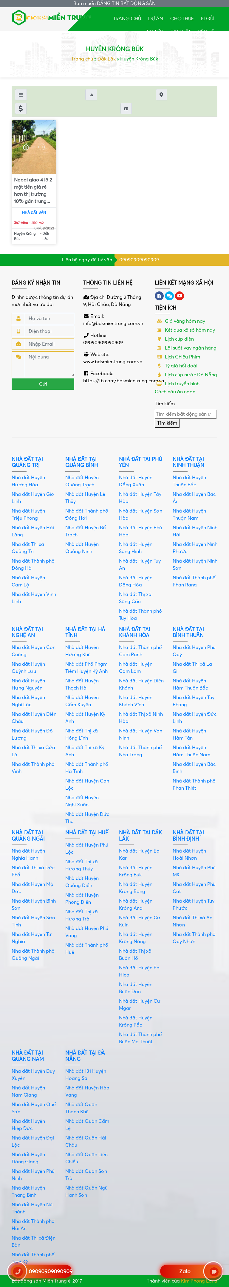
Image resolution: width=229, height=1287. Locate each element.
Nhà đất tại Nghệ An (27, 632)
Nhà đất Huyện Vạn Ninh (140, 734)
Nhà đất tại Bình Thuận (188, 632)
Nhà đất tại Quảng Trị (27, 462)
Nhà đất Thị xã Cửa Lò (33, 751)
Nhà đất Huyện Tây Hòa (140, 498)
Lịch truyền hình (177, 383)
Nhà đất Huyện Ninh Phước (195, 548)
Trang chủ (127, 18)
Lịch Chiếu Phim (177, 357)
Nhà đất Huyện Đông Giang (28, 1158)
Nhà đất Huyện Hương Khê (82, 651)
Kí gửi (207, 18)
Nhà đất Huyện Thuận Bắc (189, 481)
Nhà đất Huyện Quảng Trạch (82, 481)
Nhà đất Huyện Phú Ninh (33, 1175)
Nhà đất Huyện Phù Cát (194, 888)
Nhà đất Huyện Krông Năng (135, 938)
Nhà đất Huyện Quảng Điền (82, 882)
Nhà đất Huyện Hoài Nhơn (189, 854)
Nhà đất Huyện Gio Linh (33, 498)
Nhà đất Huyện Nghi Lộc (28, 701)
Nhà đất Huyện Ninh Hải (195, 531)
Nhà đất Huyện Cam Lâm (135, 668)
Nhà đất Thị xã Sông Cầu (135, 598)
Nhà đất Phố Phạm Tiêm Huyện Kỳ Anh (86, 668)
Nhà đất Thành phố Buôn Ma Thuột (140, 1038)
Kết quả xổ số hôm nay (185, 330)
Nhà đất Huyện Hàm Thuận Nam (191, 751)
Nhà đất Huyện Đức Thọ (87, 818)
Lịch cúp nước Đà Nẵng (186, 375)
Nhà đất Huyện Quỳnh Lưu (28, 668)
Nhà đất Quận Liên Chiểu (86, 1158)
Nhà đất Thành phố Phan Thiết (194, 784)
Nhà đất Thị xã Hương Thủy (81, 865)
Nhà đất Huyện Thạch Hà (82, 684)
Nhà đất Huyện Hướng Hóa (28, 481)
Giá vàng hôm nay (180, 321)
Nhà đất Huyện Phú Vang (86, 932)
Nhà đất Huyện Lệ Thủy (85, 498)
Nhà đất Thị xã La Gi (192, 668)
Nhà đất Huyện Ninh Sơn (195, 564)
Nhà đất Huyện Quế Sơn (34, 1108)
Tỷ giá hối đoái (176, 366)
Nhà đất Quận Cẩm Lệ (87, 1125)
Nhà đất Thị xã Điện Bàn (33, 1241)
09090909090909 (139, 260)
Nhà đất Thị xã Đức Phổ (33, 871)
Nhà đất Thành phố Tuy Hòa (140, 614)
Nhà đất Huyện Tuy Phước (193, 904)
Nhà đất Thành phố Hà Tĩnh (86, 768)
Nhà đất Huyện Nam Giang (28, 1091)
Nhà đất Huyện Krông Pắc (135, 1021)
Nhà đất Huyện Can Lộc (87, 784)
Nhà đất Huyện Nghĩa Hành (28, 854)
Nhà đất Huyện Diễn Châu (34, 718)
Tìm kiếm (165, 403)
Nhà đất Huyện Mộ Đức (32, 888)
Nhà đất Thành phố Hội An (33, 1225)
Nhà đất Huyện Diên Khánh (141, 684)
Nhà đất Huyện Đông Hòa (135, 581)
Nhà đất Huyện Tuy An (140, 564)
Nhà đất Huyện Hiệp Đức (28, 1125)
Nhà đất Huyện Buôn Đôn (135, 988)
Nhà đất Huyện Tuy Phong (193, 701)
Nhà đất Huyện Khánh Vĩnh (135, 701)
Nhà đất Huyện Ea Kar (139, 854)
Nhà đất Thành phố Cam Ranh (140, 651)
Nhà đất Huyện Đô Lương (32, 734)
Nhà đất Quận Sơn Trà (86, 1175)
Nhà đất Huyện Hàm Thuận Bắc (190, 684)
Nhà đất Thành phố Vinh (33, 768)
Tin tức (154, 31)
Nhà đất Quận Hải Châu (85, 1141)
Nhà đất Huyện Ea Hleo (139, 971)
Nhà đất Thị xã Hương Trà (81, 915)
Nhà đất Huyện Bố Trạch (85, 531)
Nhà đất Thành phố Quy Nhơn (194, 938)
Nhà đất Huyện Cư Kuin (139, 921)
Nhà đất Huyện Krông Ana (135, 904)
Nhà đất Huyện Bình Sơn (34, 904)
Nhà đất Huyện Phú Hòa (140, 531)
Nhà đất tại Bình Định (188, 836)
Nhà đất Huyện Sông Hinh (135, 548)
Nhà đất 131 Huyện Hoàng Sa (85, 1075)
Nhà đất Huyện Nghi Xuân (82, 801)
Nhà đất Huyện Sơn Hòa (140, 514)
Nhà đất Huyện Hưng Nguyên (28, 684)
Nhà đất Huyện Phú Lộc (86, 848)
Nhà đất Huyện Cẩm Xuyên (82, 701)
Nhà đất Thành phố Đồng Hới (86, 514)
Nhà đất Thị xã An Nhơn (192, 921)
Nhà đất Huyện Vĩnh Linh (34, 598)
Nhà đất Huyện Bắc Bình (194, 768)
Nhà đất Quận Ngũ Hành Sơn (86, 1191)
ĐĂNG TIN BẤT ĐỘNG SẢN (126, 3)
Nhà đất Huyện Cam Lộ (28, 581)
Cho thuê (182, 18)
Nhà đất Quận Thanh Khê (81, 1108)
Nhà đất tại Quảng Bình (81, 462)
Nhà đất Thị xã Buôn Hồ (135, 954)
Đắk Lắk (107, 59)
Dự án (155, 18)
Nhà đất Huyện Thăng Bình (28, 1191)
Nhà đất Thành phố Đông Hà (33, 564)
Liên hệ (206, 31)
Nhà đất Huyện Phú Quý (194, 651)
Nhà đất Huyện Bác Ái (194, 498)
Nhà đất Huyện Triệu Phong (28, 514)
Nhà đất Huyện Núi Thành (33, 1208)
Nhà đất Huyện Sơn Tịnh (33, 921)
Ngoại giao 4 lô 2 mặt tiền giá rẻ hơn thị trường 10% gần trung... (33, 190)
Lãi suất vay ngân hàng (185, 348)
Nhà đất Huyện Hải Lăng (33, 531)
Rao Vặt (181, 31)
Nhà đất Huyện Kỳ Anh (85, 718)
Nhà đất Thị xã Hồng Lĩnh (81, 734)
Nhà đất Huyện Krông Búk (135, 871)
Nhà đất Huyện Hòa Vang (87, 1091)
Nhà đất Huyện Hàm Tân (189, 734)
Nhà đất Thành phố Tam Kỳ (33, 1258)
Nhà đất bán (34, 213)
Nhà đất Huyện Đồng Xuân (135, 481)
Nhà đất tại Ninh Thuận (188, 462)
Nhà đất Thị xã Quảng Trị (28, 548)
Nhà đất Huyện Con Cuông (33, 651)
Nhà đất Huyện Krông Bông (135, 888)
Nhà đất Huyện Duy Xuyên (33, 1075)
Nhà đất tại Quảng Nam (28, 1056)
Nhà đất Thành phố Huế (86, 949)
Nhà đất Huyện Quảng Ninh (82, 548)
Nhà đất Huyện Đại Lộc (33, 1141)
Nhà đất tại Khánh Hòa (134, 632)
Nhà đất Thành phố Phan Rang (194, 581)
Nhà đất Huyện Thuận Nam (189, 514)
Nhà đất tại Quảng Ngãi (28, 836)
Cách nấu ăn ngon (175, 392)
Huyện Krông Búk (24, 236)
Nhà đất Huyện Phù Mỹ (194, 871)
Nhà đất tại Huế (86, 833)
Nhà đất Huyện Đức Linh (194, 718)
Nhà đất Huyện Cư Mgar (139, 1005)
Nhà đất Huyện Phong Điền (82, 898)
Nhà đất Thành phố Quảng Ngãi (33, 954)
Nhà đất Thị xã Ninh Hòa (141, 718)
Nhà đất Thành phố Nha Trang (140, 751)
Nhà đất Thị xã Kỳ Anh (84, 751)
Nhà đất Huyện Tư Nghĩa (32, 938)
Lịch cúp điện (174, 339)
